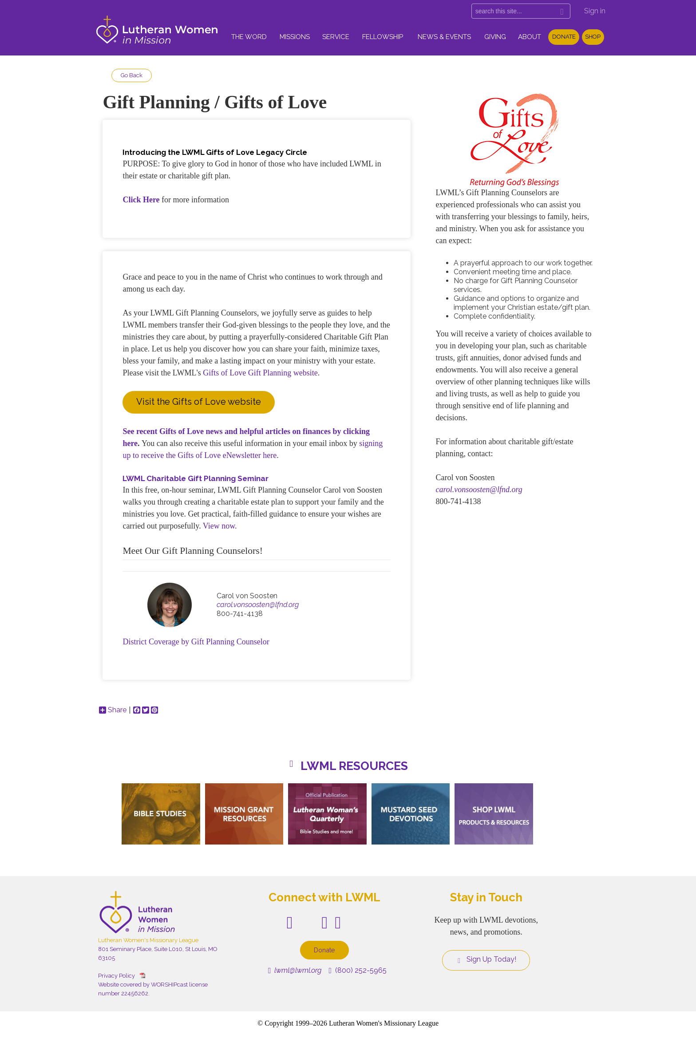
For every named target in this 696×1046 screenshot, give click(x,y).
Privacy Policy (116, 975)
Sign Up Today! (486, 959)
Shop (593, 36)
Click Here (141, 199)
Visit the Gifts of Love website (198, 401)
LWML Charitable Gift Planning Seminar (196, 478)
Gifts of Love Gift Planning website (260, 372)
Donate (564, 36)
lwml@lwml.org (295, 970)
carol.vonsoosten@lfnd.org (258, 604)
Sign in (594, 11)
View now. (220, 525)
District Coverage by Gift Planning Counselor (196, 641)
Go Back (131, 75)
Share (113, 710)
